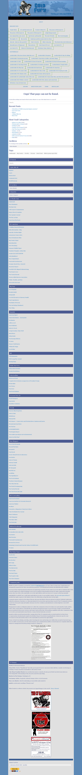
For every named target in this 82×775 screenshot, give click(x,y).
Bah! (13, 137)
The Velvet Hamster (14, 578)
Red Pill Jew (12, 470)
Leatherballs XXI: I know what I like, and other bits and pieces (53, 76)
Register (11, 170)
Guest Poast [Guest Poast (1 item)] (40, 153)
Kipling (25, 86)
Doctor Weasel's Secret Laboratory (18, 454)
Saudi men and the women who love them (41, 39)
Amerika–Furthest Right (15, 232)
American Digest (13, 315)
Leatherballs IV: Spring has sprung (19, 58)
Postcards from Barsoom (15, 261)
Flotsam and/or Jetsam (18, 124)
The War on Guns (13, 217)
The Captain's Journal (14, 215)
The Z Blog (11, 308)
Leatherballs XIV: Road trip (53, 67)
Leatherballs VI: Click (15, 61)
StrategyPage (12, 361)
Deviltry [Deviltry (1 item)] (27, 153)
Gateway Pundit (13, 462)
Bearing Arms (12, 207)
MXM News (12, 416)
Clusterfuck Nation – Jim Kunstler (18, 317)
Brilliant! (14, 125)
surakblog (11, 473)
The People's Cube (14, 576)
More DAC (14, 115)
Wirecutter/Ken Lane (14, 282)
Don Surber (12, 457)
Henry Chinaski (55, 688)
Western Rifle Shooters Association (18, 277)
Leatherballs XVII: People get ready (58, 70)
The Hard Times (13, 573)
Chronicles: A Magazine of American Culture (20, 509)
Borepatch (11, 449)
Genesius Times (13, 557)
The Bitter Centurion (14, 403)
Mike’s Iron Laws (36, 86)
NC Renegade (12, 468)
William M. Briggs (13, 346)
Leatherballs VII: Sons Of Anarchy (33, 61)
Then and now (31, 45)
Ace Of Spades (12, 289)
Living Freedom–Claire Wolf (16, 330)
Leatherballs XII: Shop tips (17, 67)
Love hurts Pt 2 (14, 48)
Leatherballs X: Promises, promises (39, 64)
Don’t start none (16, 110)
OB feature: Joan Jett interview (18, 82)
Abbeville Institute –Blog (15, 229)
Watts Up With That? (14, 437)
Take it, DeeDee (35, 42)
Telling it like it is (16, 114)
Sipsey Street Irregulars (15, 212)
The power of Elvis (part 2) (17, 32)
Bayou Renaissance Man (15, 237)
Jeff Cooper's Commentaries (16, 209)
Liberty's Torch (13, 328)
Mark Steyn (12, 333)
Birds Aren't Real (13, 378)
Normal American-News (15, 424)
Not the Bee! (12, 560)
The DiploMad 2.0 (13, 475)
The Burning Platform (14, 338)
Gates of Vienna (13, 460)
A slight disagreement (50, 32)
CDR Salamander (13, 356)
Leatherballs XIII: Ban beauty (34, 67)
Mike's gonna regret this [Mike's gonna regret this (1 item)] (50, 153)
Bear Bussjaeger (13, 204)
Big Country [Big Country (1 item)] (20, 153)
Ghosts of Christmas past (27, 48)
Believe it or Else (16, 122)
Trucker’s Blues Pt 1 (40, 29)
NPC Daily (11, 562)
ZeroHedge (12, 349)
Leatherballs (14, 51)
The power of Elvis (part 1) (56, 29)
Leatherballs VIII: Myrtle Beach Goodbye (55, 61)
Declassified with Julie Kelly (16, 532)
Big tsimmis (15, 132)
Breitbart (11, 506)
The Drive (11, 388)
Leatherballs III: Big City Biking (62, 55)
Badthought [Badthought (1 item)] (12, 153)
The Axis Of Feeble (49, 36)
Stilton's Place (12, 565)
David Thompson (13, 398)
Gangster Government (18, 127)
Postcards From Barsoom (15, 540)
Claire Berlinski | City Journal (16, 511)
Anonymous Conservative (15, 235)
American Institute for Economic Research (20, 501)
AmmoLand (12, 201)
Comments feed (13, 178)
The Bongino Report (14, 431)
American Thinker (13, 504)
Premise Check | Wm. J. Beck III (17, 264)
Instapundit (12, 294)
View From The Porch (14, 220)
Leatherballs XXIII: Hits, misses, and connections (44, 79)
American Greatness (14, 498)
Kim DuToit (12, 401)
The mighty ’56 (13, 39)
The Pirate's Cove (13, 272)
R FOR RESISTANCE (14, 429)
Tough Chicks (13, 29)
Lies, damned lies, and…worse (17, 36)
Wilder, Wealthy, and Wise (15, 279)
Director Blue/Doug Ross (15, 410)
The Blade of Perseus (14, 302)
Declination (12, 320)
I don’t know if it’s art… (44, 45)
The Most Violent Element (15, 481)
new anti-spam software (63, 595)
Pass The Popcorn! (17, 129)
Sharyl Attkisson (13, 514)
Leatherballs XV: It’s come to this (18, 70)
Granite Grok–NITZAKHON (16, 253)
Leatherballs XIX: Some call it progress (40, 73)
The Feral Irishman (14, 391)
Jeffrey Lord (12, 323)
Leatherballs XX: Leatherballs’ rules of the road (22, 76)
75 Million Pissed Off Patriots (16, 227)
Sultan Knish (12, 336)
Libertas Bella (12, 465)
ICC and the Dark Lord (26, 29)
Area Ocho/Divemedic (14, 444)
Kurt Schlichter (13, 325)
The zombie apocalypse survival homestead (20, 434)
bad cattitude (12, 529)
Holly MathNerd (13, 256)
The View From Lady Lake (15, 491)
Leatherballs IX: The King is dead (18, 64)
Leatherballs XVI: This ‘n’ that (37, 70)
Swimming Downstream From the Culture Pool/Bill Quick (23, 545)
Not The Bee (12, 426)
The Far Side (12, 570)
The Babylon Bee (13, 568)
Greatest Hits (14, 26)
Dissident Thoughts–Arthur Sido (17, 251)
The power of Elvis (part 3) (34, 32)
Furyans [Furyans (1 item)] (33, 153)
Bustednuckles (13, 243)
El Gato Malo (12, 383)
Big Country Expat (13, 240)
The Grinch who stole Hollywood (63, 42)
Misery (14, 112)
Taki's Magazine (13, 517)
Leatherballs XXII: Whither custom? (19, 79)
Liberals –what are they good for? (18, 42)
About (41, 22)
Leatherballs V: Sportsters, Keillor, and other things (44, 58)
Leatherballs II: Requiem (44, 55)
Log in (10, 173)
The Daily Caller (13, 519)
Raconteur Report (13, 266)
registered (37, 585)
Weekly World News (14, 371)
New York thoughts (63, 36)
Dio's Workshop (13, 245)
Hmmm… (14, 130)
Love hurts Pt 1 (58, 45)
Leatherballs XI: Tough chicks (60, 64)
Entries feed (12, 175)
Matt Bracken (12, 537)
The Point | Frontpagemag (15, 486)
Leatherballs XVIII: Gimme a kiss (18, 73)
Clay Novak (12, 452)
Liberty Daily (12, 413)
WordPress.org (13, 181)
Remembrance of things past (17, 45)
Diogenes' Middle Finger (15, 248)
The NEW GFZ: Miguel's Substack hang (19, 269)
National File (12, 418)
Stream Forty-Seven (14, 542)
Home (46, 86)
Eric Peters (12, 386)
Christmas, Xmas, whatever (45, 48)
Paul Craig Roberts (14, 300)
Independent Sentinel (14, 368)
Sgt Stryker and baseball (35, 36)
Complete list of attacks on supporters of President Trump (24, 381)
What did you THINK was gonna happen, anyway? (24, 109)
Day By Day (12, 554)
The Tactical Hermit (14, 274)
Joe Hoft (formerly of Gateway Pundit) (19, 297)
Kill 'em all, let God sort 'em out (20, 135)
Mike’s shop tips (47, 42)
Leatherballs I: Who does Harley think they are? (22, 55)
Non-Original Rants (14, 258)
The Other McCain (13, 483)
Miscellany (55, 86)
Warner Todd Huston (14, 344)
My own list (24, 39)
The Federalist (12, 522)
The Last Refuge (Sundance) (16, 305)
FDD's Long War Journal (15, 359)
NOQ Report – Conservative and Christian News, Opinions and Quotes (27, 421)
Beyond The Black (13, 446)
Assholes (14, 134)
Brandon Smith (13, 292)
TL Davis (11, 341)
